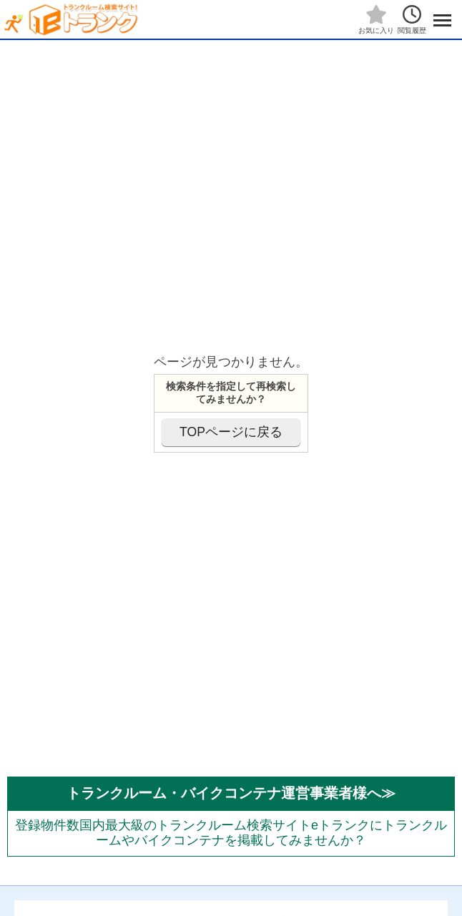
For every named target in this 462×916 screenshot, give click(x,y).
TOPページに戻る (231, 432)
